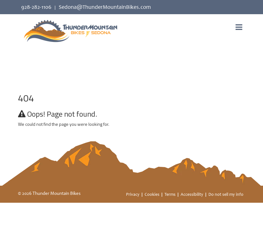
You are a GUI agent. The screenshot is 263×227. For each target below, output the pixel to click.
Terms (170, 195)
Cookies (152, 195)
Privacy (133, 195)
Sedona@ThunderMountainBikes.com (105, 7)
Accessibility (192, 195)
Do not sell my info (225, 195)
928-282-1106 (36, 7)
